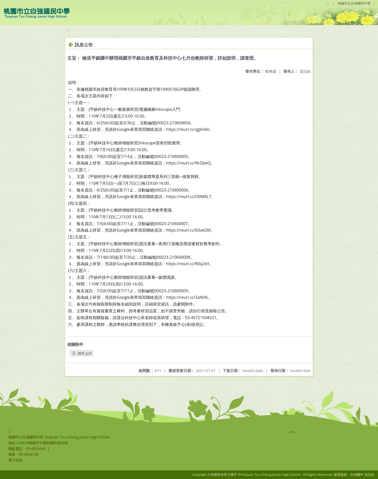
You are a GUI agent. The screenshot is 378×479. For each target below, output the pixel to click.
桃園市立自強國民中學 (354, 3)
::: (328, 3)
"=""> (291, 432)
